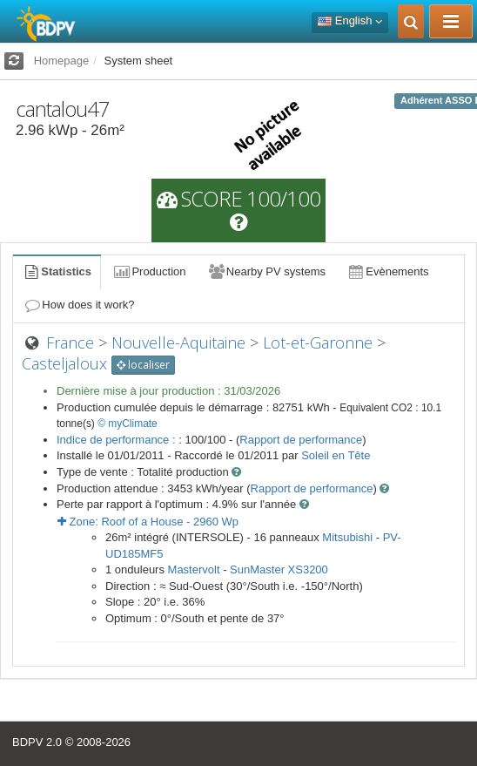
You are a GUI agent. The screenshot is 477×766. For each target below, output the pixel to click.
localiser (143, 364)
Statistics (56, 271)
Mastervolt (194, 569)
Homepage (62, 60)
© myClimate (127, 423)
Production (148, 271)
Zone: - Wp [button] (147, 521)
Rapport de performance (300, 439)
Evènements (387, 271)
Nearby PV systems (266, 271)
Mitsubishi (347, 537)
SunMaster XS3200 (279, 569)
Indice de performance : (117, 439)
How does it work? (79, 304)
